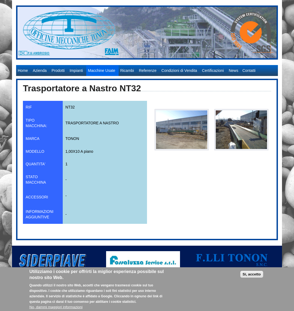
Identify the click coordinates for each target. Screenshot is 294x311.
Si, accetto (252, 277)
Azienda (40, 70)
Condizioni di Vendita (179, 70)
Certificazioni (213, 70)
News (233, 70)
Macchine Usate (101, 70)
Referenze (148, 70)
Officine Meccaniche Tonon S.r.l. (44, 62)
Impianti (76, 70)
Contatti (249, 70)
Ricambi (127, 70)
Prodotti (58, 70)
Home (23, 70)
